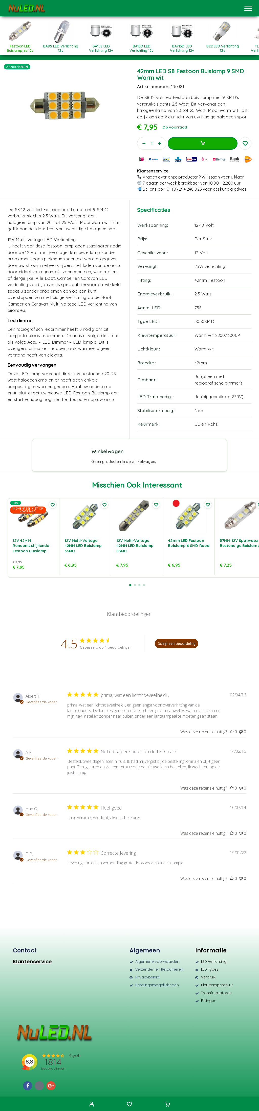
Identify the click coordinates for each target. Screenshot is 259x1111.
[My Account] (91, 1104)
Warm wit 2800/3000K (218, 335)
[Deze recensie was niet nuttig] (241, 732)
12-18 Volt (204, 225)
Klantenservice (32, 961)
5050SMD (204, 321)
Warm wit (204, 348)
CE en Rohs (206, 424)
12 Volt (201, 252)
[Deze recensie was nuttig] (231, 732)
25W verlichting (210, 266)
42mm (201, 362)
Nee (199, 410)
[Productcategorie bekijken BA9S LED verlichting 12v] (60, 47)
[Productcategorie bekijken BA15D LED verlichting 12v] (141, 47)
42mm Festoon (210, 280)
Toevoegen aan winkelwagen (203, 143)
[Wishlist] (129, 1104)
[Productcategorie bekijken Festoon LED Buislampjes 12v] (20, 47)
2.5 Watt (203, 293)
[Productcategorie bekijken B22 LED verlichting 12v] (222, 47)
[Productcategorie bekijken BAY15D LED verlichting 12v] (182, 47)
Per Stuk (203, 238)
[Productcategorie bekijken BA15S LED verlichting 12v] (101, 47)
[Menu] (248, 8)
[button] (130, 585)
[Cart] (167, 1104)
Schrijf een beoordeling (176, 643)
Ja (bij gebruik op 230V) (219, 396)
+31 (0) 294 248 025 (183, 189)
